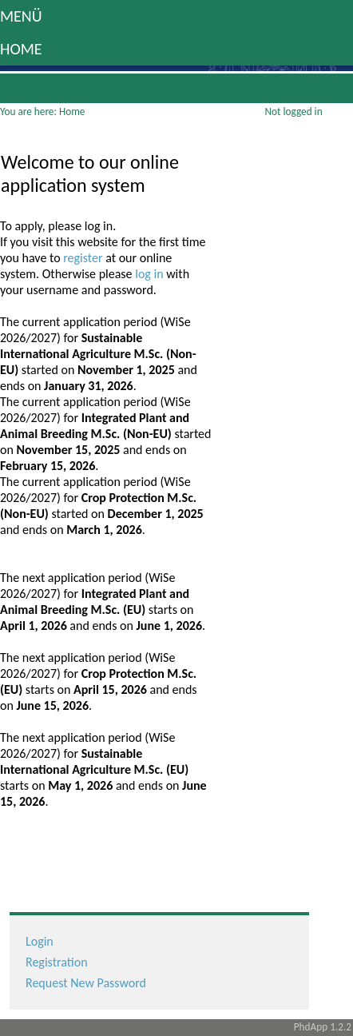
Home (21, 48)
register (84, 257)
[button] (176, 16)
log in (150, 273)
